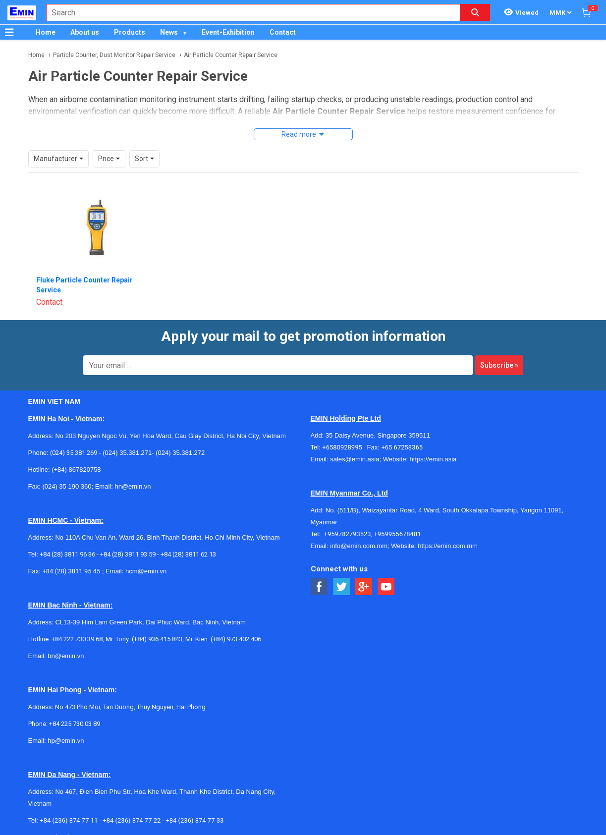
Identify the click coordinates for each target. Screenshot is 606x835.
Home (45, 32)
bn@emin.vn (66, 656)
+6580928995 (344, 447)
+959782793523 (347, 534)
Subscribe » (499, 365)
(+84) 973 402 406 (236, 639)
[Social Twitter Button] (341, 587)
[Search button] (475, 12)
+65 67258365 (402, 447)
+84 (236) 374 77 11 (69, 820)
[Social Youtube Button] (386, 587)
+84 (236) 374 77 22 (132, 820)
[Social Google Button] (364, 587)
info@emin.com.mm (358, 546)
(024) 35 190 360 (66, 486)
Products (129, 32)
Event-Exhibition (228, 32)
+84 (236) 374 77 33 (194, 820)
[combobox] (248, 12)
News (169, 32)
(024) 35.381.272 (179, 452)
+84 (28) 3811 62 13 (188, 554)
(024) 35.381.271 (127, 452)
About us (84, 32)
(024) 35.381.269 (73, 452)
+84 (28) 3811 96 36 (67, 554)
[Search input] (248, 12)
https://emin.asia (433, 459)
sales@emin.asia (354, 459)
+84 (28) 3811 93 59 (128, 554)
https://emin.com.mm (448, 546)
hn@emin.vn (132, 486)
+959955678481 (397, 534)
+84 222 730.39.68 (77, 639)
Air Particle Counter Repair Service (230, 55)
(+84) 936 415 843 (157, 639)
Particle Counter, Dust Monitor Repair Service (114, 55)
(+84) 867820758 (76, 469)
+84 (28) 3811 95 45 (71, 571)
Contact (283, 32)
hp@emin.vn (66, 740)
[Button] (9, 32)
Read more (298, 134)
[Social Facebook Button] (319, 587)
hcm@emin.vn (145, 571)
